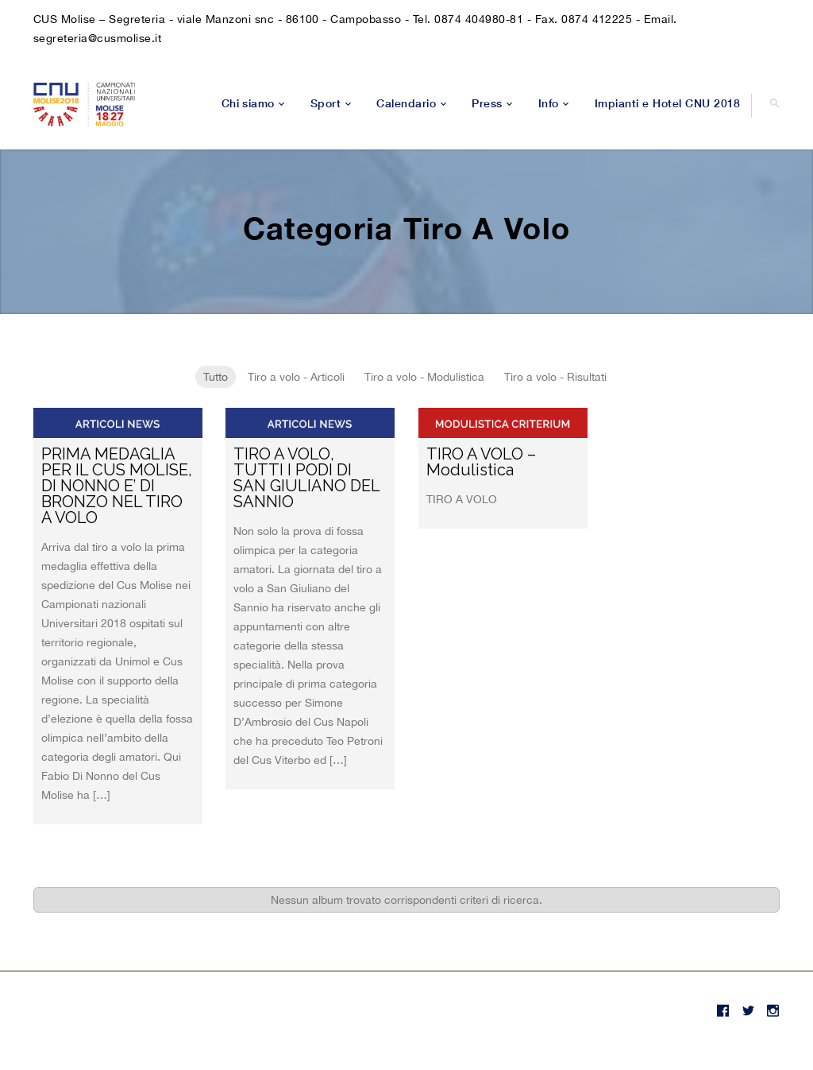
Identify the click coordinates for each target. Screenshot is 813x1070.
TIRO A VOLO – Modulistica (481, 461)
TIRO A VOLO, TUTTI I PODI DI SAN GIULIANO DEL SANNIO (306, 477)
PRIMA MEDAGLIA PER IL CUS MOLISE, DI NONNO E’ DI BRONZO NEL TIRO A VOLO (116, 485)
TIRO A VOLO (461, 499)
